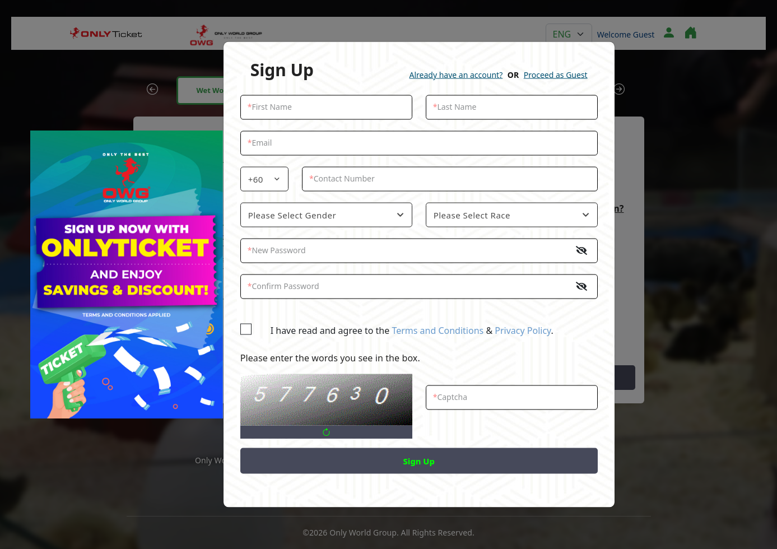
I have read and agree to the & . (403, 330)
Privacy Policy (523, 330)
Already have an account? (456, 74)
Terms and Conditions (437, 330)
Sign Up (419, 461)
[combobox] (264, 179)
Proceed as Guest (556, 74)
